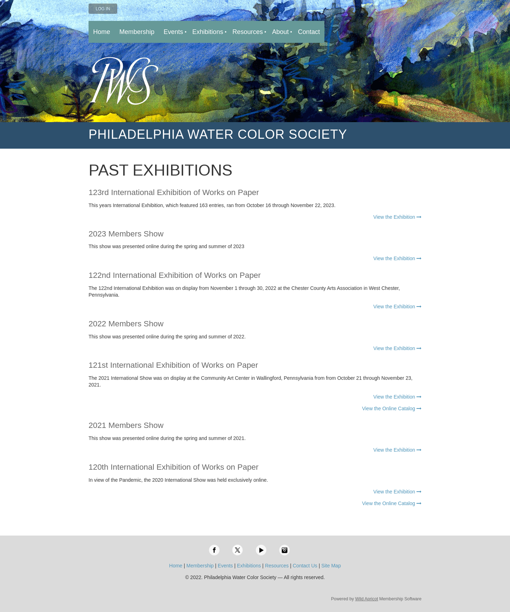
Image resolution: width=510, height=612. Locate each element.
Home (175, 565)
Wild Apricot (366, 598)
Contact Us (305, 565)
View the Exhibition (397, 217)
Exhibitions (249, 565)
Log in (103, 8)
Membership (200, 565)
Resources (277, 565)
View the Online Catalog (391, 408)
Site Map (331, 565)
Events (225, 565)
